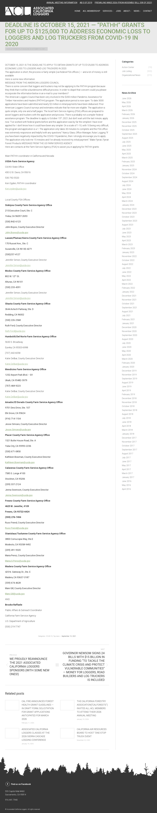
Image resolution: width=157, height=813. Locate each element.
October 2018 (128, 406)
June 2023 (126, 232)
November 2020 (129, 331)
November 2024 (129, 169)
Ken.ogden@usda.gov (16, 188)
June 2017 (126, 461)
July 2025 (126, 142)
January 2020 (128, 367)
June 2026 (126, 98)
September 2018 (129, 410)
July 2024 (126, 185)
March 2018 (127, 430)
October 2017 (128, 445)
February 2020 (128, 363)
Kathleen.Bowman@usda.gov (20, 462)
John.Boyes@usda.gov (16, 232)
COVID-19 (49, 636)
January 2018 (128, 434)
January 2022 (128, 292)
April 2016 (126, 489)
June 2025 (126, 146)
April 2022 (126, 280)
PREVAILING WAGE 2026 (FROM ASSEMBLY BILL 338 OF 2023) (123, 2)
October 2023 (128, 217)
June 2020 (126, 347)
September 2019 (129, 378)
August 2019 (127, 382)
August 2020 (127, 339)
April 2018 (126, 426)
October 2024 (128, 173)
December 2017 (129, 438)
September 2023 (129, 221)
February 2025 (128, 161)
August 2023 (127, 225)
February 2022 (128, 288)
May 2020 (126, 351)
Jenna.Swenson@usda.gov (19, 495)
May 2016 (126, 485)
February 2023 (128, 248)
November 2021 (129, 299)
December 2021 (129, 296)
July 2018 (126, 418)
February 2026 (128, 114)
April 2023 (126, 240)
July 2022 (126, 268)
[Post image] (12, 705)
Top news (56, 636)
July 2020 (126, 343)
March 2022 (127, 284)
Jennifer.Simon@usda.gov (18, 265)
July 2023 (126, 228)
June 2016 (126, 481)
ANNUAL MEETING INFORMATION (62, 2)
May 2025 (126, 150)
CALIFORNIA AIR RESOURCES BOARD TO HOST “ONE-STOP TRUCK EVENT (92, 733)
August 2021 (127, 311)
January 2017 (128, 477)
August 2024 (127, 181)
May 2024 (126, 193)
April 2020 (126, 355)
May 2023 (126, 236)
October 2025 (128, 130)
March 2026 (127, 110)
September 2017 (129, 449)
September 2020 (129, 335)
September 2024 (129, 177)
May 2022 (126, 276)
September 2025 (129, 134)
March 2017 (127, 473)
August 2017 (127, 453)
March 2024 (127, 201)
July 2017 (126, 457)
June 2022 (126, 272)
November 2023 (129, 213)
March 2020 (127, 359)
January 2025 (128, 165)
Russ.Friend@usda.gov (16, 528)
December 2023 (129, 209)
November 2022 (129, 256)
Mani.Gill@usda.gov (15, 593)
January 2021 (128, 323)
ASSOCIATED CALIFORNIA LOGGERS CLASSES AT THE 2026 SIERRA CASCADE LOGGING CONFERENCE (36, 734)
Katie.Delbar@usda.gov (16, 364)
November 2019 (129, 374)
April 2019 (126, 390)
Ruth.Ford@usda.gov (15, 331)
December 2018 (129, 398)
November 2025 (129, 126)
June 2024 (126, 189)
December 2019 (129, 371)
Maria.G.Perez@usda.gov (17, 561)
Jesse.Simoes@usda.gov (18, 429)
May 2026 (126, 102)
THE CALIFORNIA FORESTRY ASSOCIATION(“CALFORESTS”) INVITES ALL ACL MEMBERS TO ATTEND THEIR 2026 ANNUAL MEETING (92, 708)
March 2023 (127, 244)
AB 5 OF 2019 (86, 2)
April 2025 (126, 153)
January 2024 (128, 205)
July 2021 (126, 315)
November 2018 (129, 402)
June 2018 (126, 422)
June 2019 (126, 386)
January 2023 (128, 252)
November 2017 (129, 442)
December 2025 (129, 122)
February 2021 (128, 319)
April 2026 (126, 106)
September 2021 (129, 307)
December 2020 (129, 327)
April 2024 (126, 197)
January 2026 (128, 118)
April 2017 (126, 469)
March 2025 (127, 157)
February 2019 (128, 394)
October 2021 (128, 303)
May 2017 (126, 465)
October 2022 (128, 260)
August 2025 (127, 138)
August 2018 (127, 414)
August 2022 (127, 264)
